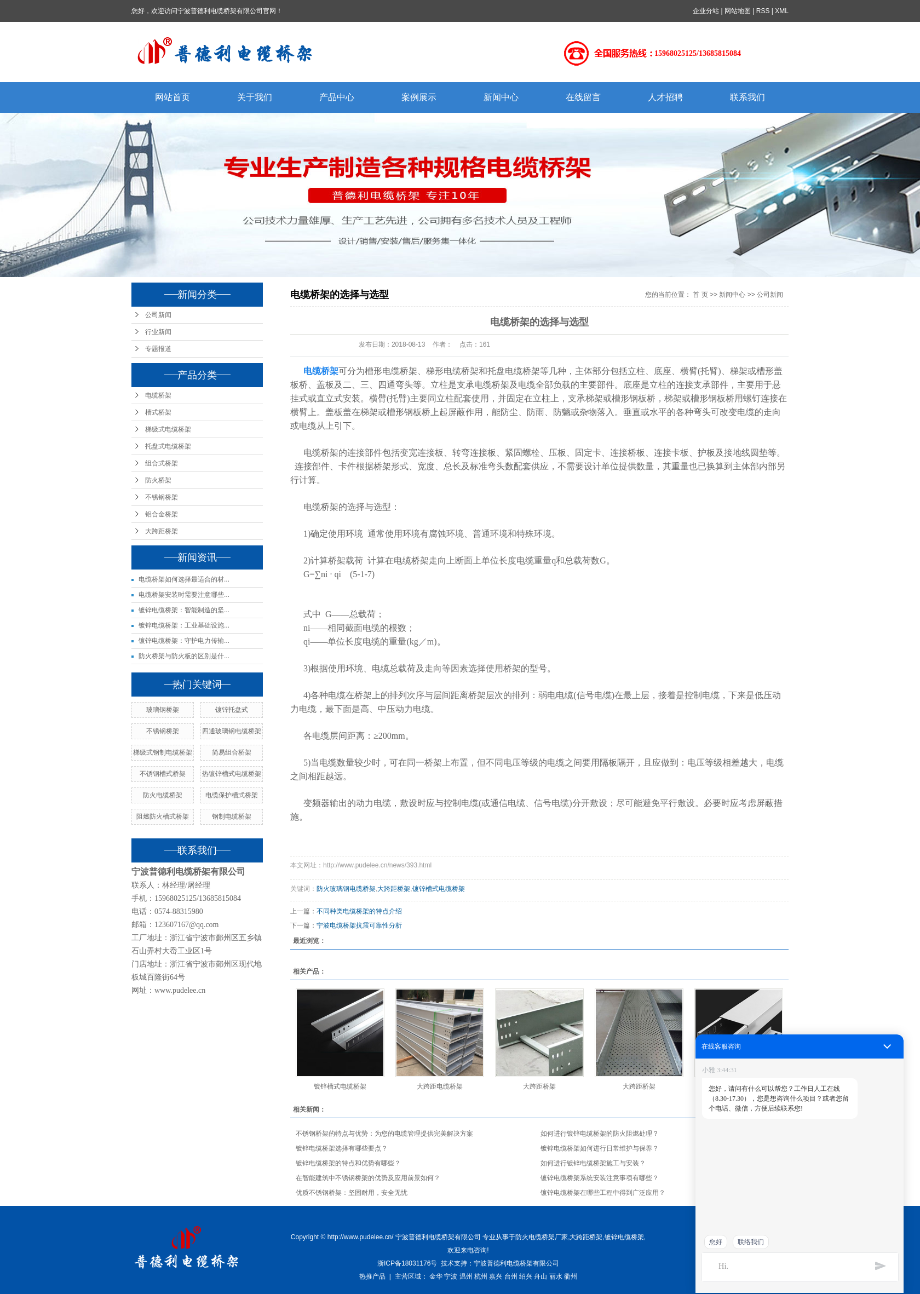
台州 (511, 1276)
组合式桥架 (161, 463)
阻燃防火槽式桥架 (162, 816)
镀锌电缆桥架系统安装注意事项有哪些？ (599, 1178)
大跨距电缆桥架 (440, 1086)
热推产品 (372, 1276)
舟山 (540, 1276)
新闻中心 (501, 97)
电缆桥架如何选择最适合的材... (184, 579)
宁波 (450, 1276)
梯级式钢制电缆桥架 (162, 752)
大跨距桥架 (161, 531)
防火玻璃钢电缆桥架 (346, 889)
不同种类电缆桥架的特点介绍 (359, 911)
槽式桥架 (158, 412)
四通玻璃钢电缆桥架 (231, 731)
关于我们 (254, 97)
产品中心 (336, 97)
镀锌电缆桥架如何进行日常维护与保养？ (599, 1148)
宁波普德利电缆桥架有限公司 (516, 1263)
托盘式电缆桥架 (168, 446)
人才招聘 (665, 97)
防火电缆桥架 (162, 795)
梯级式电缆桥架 (168, 429)
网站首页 (172, 97)
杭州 (480, 1276)
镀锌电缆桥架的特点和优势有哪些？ (348, 1163)
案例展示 (418, 97)
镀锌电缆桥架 (624, 1237)
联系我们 (747, 97)
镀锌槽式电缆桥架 (438, 889)
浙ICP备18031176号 (407, 1263)
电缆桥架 (158, 395)
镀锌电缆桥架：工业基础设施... (184, 625)
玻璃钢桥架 (162, 710)
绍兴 (525, 1276)
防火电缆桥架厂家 (541, 1237)
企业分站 (706, 11)
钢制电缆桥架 (231, 816)
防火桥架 (158, 480)
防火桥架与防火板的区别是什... (184, 656)
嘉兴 (495, 1276)
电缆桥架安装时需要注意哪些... (184, 595)
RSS (763, 11)
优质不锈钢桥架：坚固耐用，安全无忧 (351, 1193)
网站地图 (738, 11)
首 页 (700, 294)
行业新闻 (158, 332)
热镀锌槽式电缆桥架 (231, 774)
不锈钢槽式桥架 (163, 774)
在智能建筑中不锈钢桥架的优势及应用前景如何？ (368, 1178)
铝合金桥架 (161, 514)
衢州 (570, 1276)
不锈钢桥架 (161, 497)
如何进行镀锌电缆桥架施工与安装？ (593, 1163)
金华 (435, 1276)
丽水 (555, 1276)
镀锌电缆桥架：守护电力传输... (184, 641)
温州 (466, 1276)
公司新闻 (158, 315)
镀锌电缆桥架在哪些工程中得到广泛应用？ (602, 1193)
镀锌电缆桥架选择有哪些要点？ (342, 1148)
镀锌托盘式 (231, 710)
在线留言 (583, 97)
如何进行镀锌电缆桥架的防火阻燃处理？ (599, 1133)
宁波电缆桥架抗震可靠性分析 (359, 925)
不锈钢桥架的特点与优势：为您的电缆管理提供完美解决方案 (384, 1133)
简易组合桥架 (231, 752)
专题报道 (158, 349)
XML (782, 11)
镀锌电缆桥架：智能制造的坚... (184, 610)
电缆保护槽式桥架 (231, 795)
